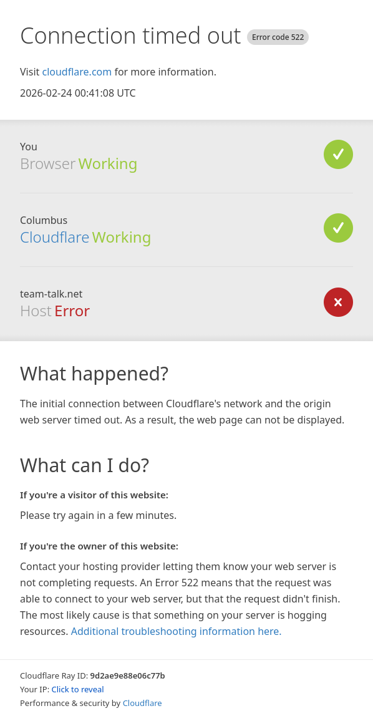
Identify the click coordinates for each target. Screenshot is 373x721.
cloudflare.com (77, 72)
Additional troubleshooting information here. (176, 631)
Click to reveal (78, 689)
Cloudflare (54, 236)
